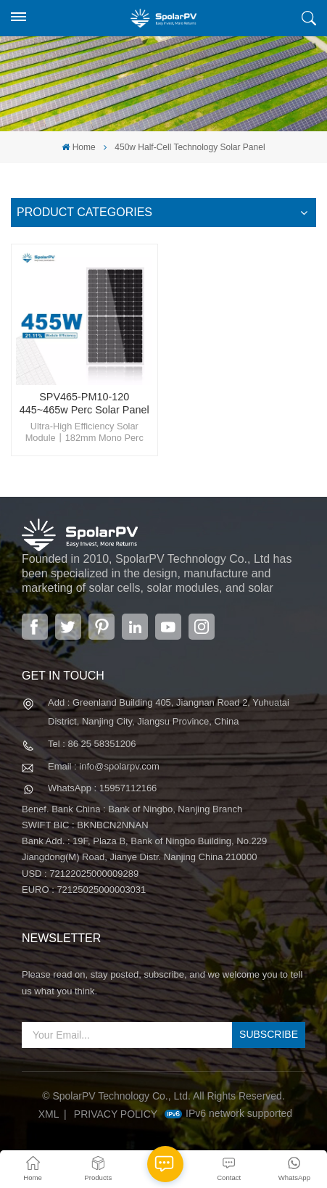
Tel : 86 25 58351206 (92, 743)
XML (48, 1114)
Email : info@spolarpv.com (104, 766)
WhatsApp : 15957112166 (102, 788)
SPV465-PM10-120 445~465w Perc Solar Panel (84, 403)
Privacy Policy (115, 1114)
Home (78, 147)
